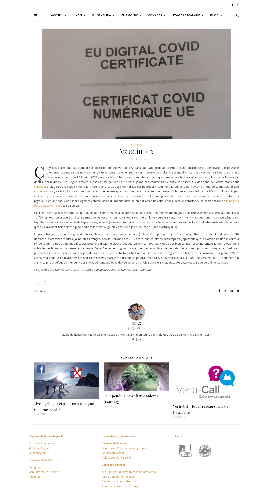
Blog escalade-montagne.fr (45, 436)
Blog (214, 15)
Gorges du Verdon (113, 453)
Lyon (78, 15)
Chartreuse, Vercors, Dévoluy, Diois (124, 448)
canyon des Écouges (127, 486)
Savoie (106, 481)
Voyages (155, 15)
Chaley (123, 472)
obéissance (44, 191)
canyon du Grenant (124, 481)
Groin (152, 472)
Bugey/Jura (101, 15)
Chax (41, 291)
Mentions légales (39, 448)
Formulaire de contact (42, 443)
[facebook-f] (233, 4)
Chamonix (129, 15)
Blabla (136, 144)
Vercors (107, 486)
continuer (40, 186)
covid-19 (41, 282)
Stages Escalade (186, 15)
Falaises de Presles (114, 443)
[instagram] (238, 4)
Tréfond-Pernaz (138, 472)
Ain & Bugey (109, 472)
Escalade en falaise (40, 460)
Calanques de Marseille (117, 457)
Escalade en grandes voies (119, 436)
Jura (104, 476)
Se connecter (36, 453)
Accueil (57, 15)
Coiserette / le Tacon (123, 476)
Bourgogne (35, 467)
